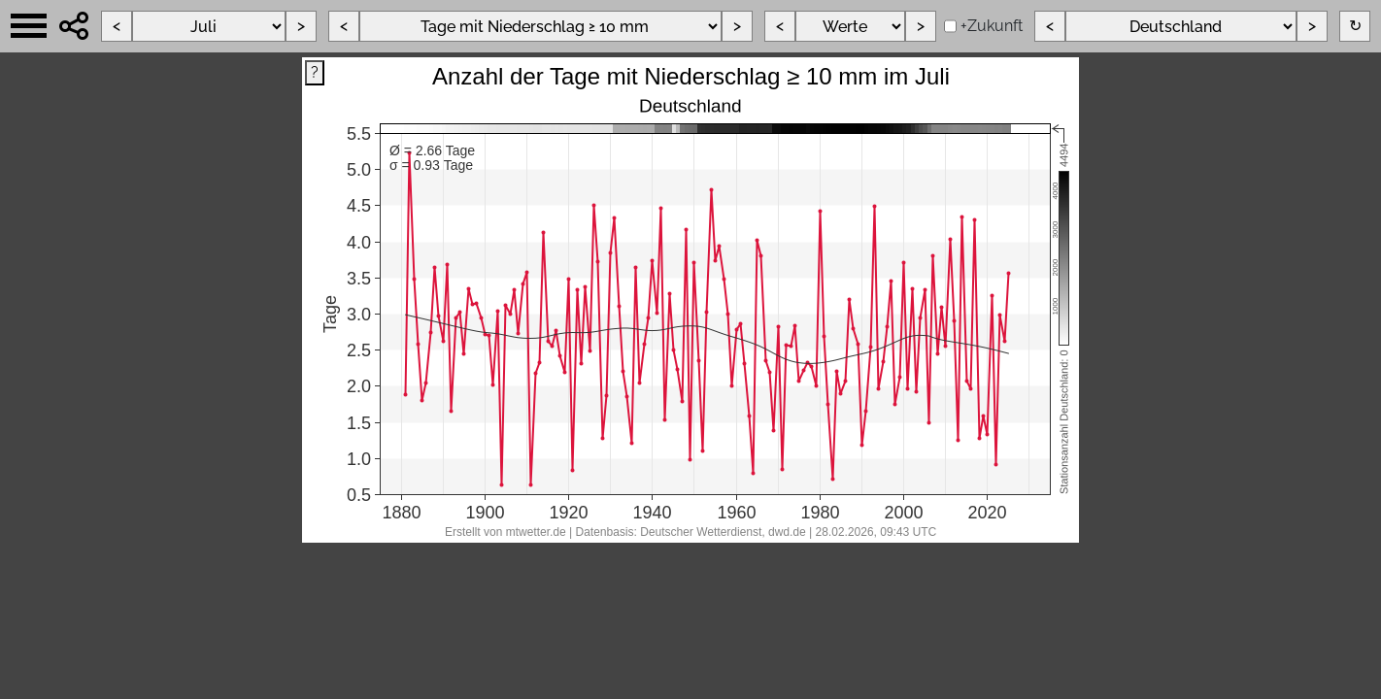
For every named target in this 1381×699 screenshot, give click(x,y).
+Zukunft (991, 26)
